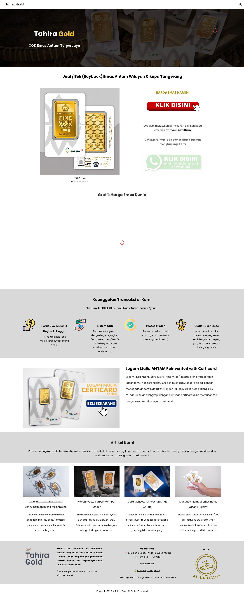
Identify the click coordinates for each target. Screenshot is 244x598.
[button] (240, 4)
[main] (54, 38)
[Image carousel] (80, 135)
